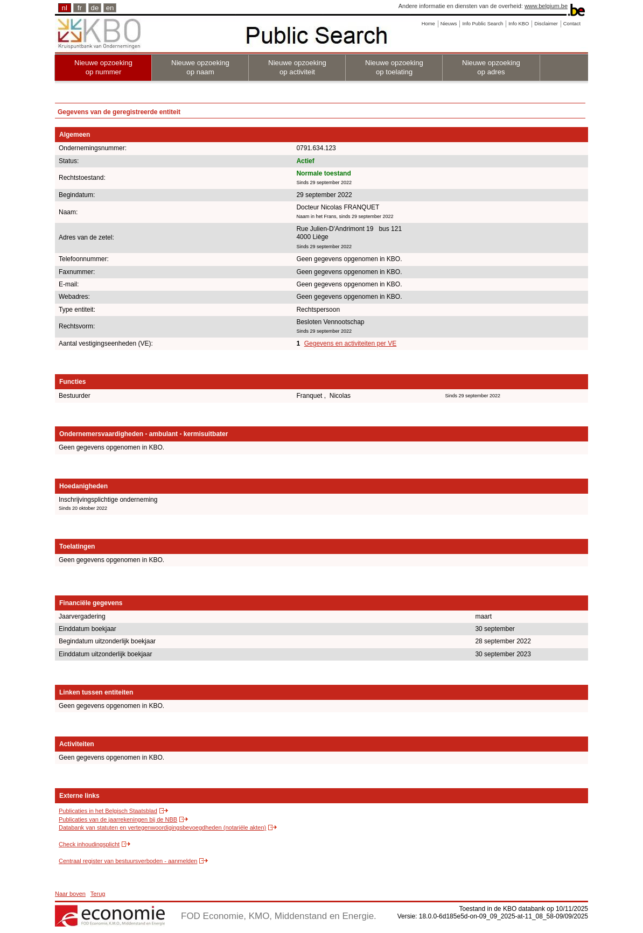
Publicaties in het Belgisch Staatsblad (108, 811)
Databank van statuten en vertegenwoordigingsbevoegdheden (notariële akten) (162, 827)
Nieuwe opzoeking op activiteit (297, 67)
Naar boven (70, 893)
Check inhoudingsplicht (89, 844)
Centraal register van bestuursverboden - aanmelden (128, 861)
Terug (98, 893)
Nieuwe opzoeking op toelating (394, 67)
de (95, 8)
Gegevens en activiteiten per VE (350, 343)
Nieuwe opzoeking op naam (200, 67)
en (110, 8)
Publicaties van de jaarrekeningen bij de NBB (118, 819)
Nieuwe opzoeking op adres (491, 67)
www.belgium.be (546, 6)
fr (80, 8)
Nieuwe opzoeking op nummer (103, 67)
